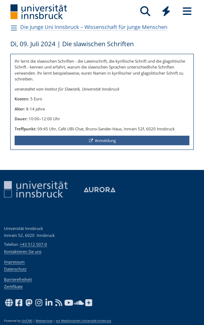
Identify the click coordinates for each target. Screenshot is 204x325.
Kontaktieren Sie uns (22, 251)
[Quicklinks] (166, 11)
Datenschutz (15, 269)
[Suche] (145, 11)
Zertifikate (13, 286)
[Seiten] (187, 11)
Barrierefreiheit (18, 279)
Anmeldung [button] (102, 140)
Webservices (44, 321)
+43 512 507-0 (33, 244)
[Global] (166, 12)
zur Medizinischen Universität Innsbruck (83, 321)
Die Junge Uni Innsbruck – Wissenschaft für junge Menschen (93, 27)
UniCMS (27, 321)
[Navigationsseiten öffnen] (14, 28)
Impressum (14, 261)
